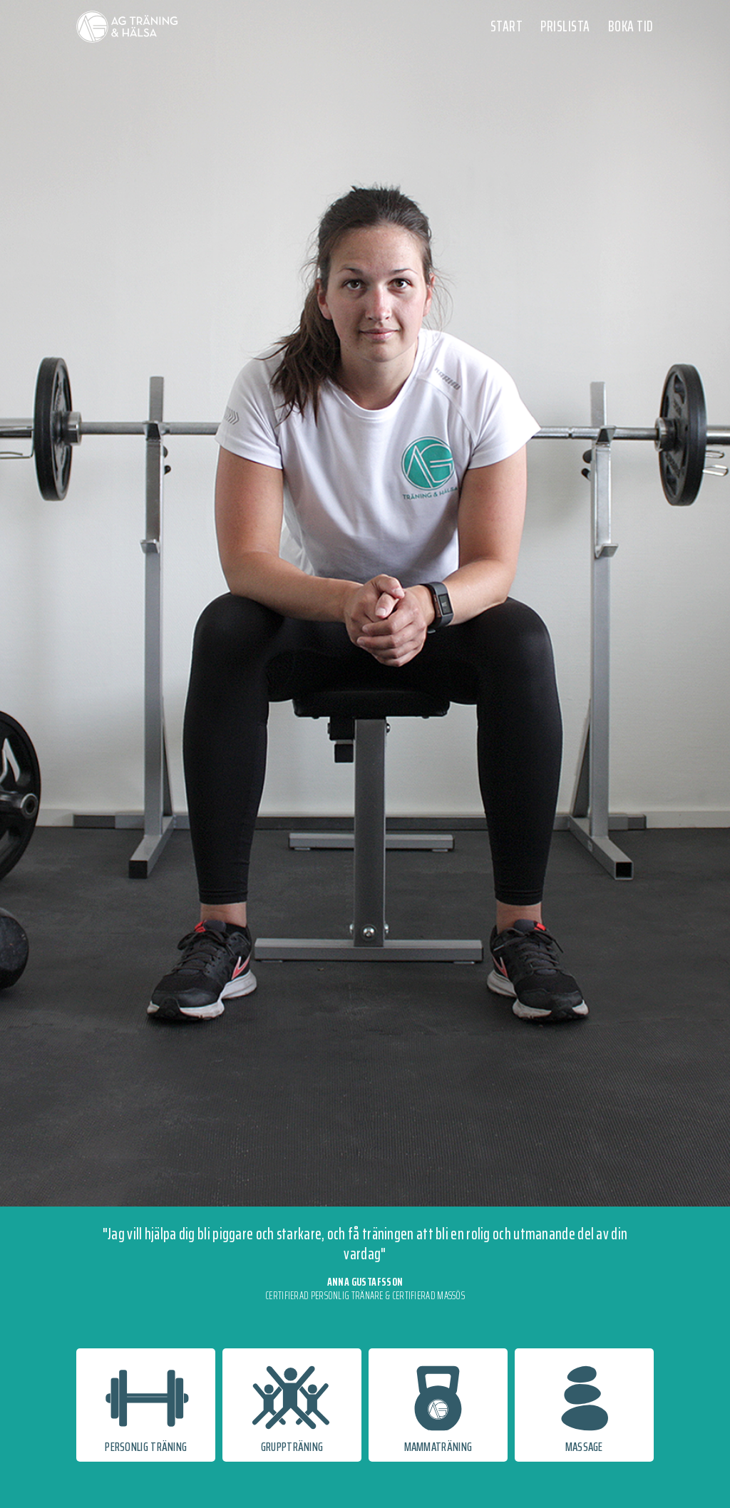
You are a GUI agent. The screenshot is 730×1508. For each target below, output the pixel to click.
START (506, 26)
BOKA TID (631, 26)
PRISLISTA (565, 26)
